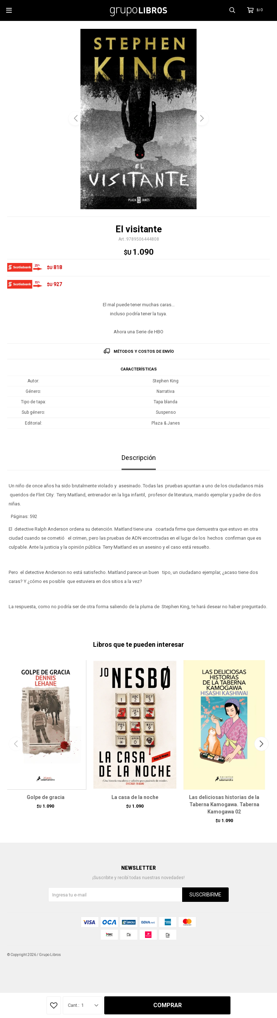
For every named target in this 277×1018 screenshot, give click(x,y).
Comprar (167, 1005)
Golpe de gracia (46, 797)
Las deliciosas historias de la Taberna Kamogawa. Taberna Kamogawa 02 (224, 804)
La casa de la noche (134, 797)
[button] (201, 118)
